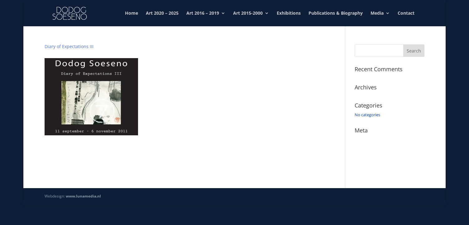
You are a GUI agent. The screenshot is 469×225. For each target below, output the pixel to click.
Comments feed (369, 157)
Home (131, 13)
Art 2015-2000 (248, 13)
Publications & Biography (336, 13)
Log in (360, 139)
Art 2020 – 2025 (162, 13)
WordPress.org (368, 166)
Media (377, 13)
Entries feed (365, 149)
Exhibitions (289, 13)
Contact (406, 13)
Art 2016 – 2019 (202, 13)
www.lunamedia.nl (83, 196)
